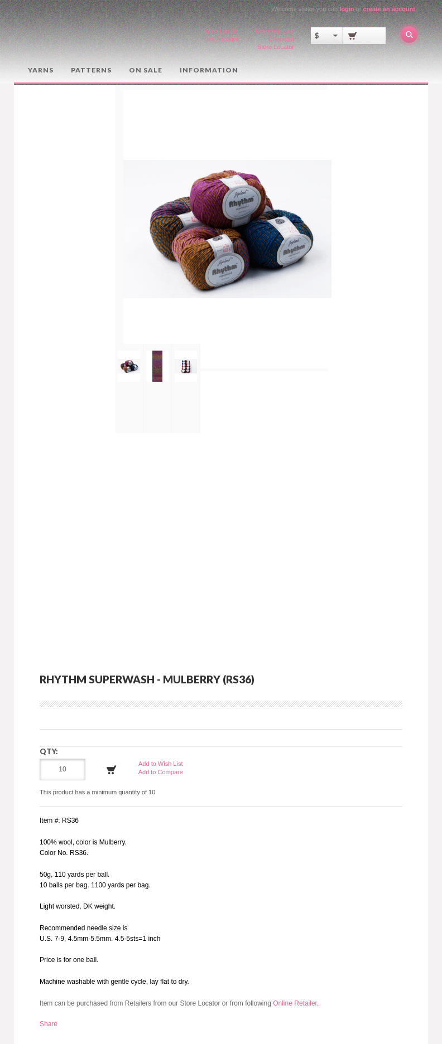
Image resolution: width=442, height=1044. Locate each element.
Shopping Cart (274, 31)
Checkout (281, 39)
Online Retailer (295, 1003)
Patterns (90, 69)
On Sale (144, 69)
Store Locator (275, 46)
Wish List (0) (221, 31)
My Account (222, 39)
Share (48, 1023)
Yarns (41, 69)
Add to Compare (160, 771)
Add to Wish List (160, 763)
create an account (389, 9)
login (346, 9)
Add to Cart (111, 769)
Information (207, 69)
